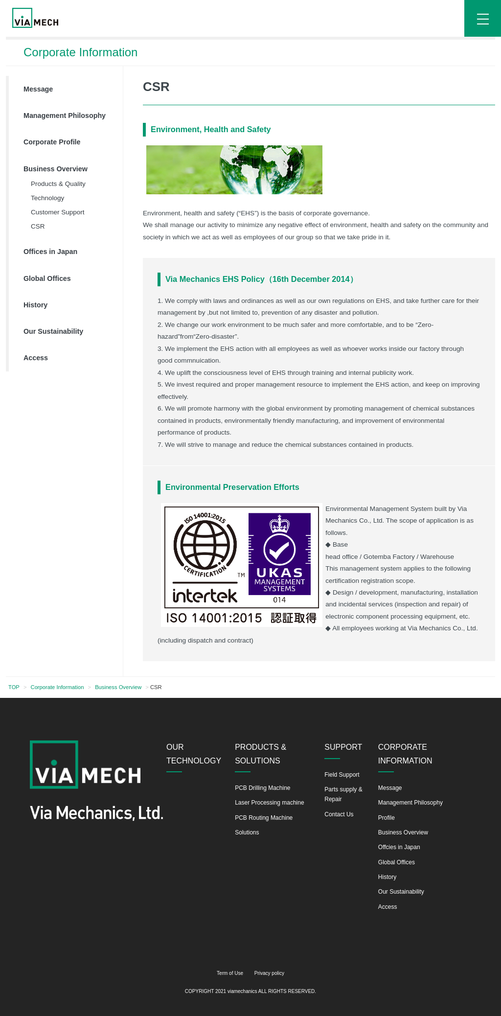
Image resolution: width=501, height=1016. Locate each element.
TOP (14, 687)
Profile (386, 817)
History (35, 305)
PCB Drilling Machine (262, 788)
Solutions (247, 832)
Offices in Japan (50, 251)
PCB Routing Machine (264, 817)
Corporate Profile (52, 142)
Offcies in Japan (399, 847)
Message (38, 89)
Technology (47, 198)
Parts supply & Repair (343, 794)
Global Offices (47, 278)
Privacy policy (269, 973)
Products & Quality (58, 183)
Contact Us (338, 814)
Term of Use (230, 973)
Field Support (341, 774)
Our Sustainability (53, 331)
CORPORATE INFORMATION (405, 753)
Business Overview (55, 169)
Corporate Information (57, 687)
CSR (38, 226)
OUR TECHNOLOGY (193, 753)
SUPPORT (343, 747)
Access (35, 358)
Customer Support (57, 212)
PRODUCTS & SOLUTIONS (260, 753)
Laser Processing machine (269, 802)
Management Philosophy (64, 115)
